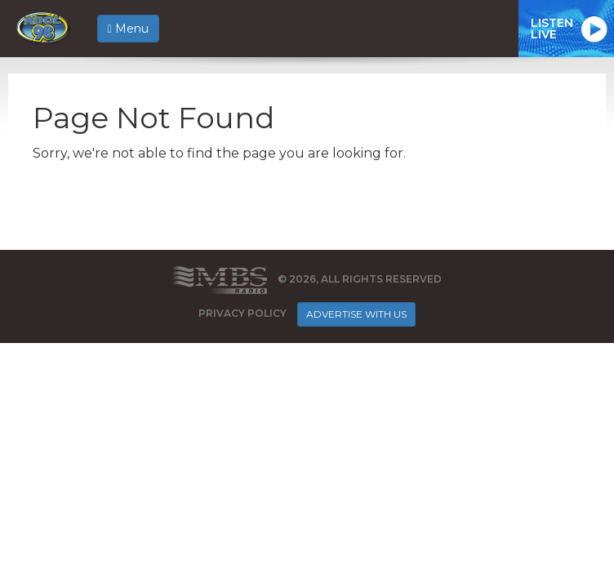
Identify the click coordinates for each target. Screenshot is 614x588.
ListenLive (552, 29)
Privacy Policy (242, 313)
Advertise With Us (356, 314)
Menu (128, 28)
